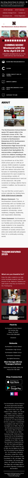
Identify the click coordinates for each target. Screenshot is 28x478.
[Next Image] (25, 37)
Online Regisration (19, 16)
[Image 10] (25, 40)
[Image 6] (15, 40)
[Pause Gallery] (14, 37)
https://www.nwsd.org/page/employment (12, 5)
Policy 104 (19, 464)
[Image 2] (6, 40)
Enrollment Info (7, 16)
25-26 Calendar (8, 10)
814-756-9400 (15, 334)
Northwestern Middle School (13, 352)
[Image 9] (22, 40)
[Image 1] (3, 40)
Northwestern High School (13, 349)
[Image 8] (20, 40)
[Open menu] (4, 24)
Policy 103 (10, 464)
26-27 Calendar (19, 10)
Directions (13, 337)
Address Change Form (9, 13)
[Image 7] (18, 40)
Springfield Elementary (13, 358)
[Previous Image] (2, 37)
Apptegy (17, 476)
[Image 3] (8, 40)
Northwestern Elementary (13, 355)
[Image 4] (10, 40)
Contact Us (22, 13)
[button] (14, 272)
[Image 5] (13, 40)
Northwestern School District (13, 346)
